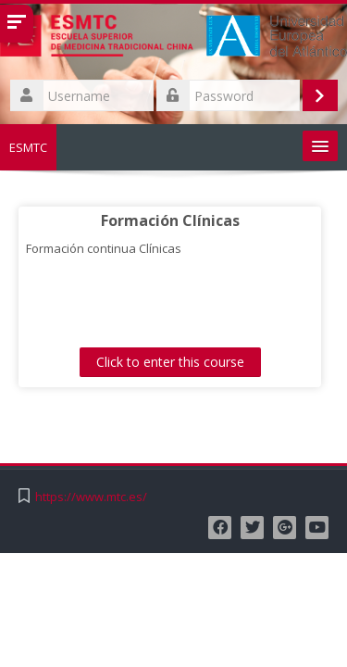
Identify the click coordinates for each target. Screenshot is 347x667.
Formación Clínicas (170, 220)
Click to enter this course (170, 362)
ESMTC (28, 147)
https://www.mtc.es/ (91, 497)
